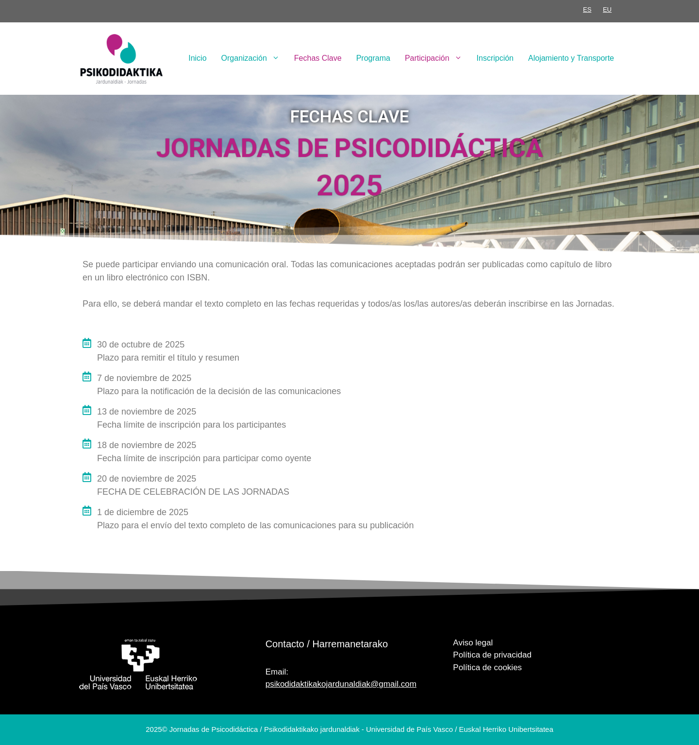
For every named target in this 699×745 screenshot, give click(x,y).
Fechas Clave (318, 58)
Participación (437, 58)
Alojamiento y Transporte (571, 58)
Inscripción (495, 58)
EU (607, 9)
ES (587, 9)
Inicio (197, 58)
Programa (373, 58)
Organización (254, 58)
